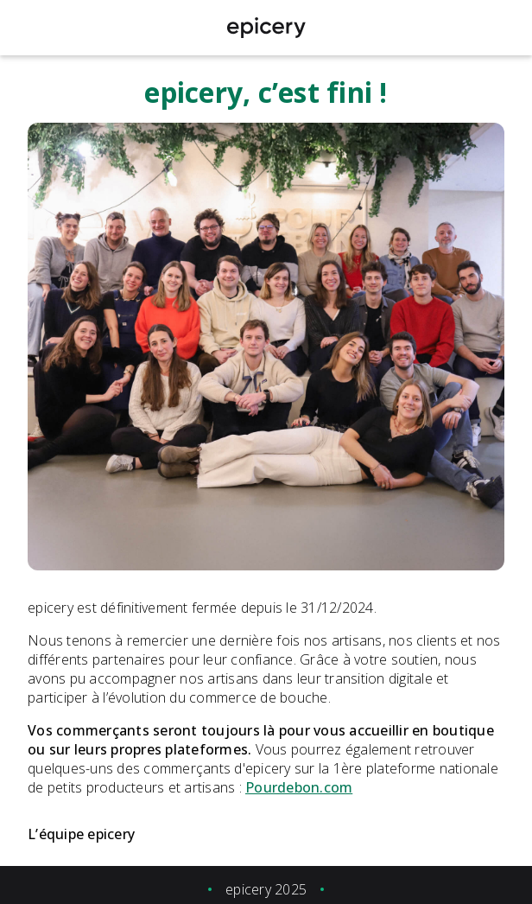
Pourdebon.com (298, 787)
